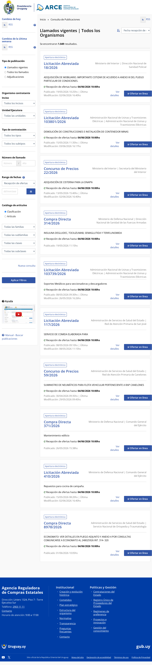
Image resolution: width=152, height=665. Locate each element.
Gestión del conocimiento (101, 629)
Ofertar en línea (140, 93)
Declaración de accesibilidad (99, 657)
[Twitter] (9, 657)
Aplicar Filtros (18, 280)
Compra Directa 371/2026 (57, 423)
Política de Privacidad (141, 657)
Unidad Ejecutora (12, 110)
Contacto (7, 611)
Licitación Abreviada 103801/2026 (61, 119)
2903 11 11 (19, 606)
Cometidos (65, 600)
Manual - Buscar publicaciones (12, 337)
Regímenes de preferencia (101, 613)
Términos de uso (121, 657)
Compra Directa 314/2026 (57, 221)
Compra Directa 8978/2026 (57, 525)
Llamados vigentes (16, 67)
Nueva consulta (26, 265)
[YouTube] (3, 657)
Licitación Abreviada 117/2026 (61, 322)
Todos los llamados (16, 72)
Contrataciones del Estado (104, 593)
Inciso (5, 97)
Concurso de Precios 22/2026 (61, 170)
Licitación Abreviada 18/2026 (61, 65)
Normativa (65, 618)
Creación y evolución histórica (71, 593)
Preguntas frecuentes (65, 630)
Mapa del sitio (77, 657)
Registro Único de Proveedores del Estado (103, 603)
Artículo (10, 216)
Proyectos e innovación (100, 621)
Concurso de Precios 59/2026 (61, 373)
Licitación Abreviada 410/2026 (61, 474)
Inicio (43, 19)
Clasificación (12, 211)
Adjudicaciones (14, 77)
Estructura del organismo (67, 612)
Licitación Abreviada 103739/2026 (61, 271)
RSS (7, 24)
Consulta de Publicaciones (65, 19)
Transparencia (67, 623)
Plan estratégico (68, 605)
